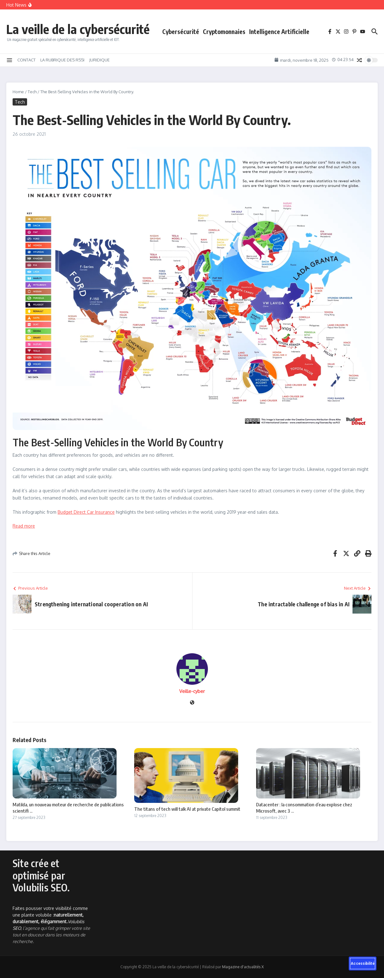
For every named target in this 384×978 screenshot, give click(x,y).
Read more (24, 526)
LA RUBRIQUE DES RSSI (62, 59)
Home (18, 91)
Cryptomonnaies (224, 31)
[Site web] (192, 703)
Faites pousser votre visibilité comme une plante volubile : (50, 915)
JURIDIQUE (99, 59)
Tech (32, 91)
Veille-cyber (192, 691)
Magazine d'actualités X (243, 966)
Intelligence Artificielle (279, 31)
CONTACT (26, 59)
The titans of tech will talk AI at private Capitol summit (187, 809)
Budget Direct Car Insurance (86, 512)
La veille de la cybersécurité (78, 29)
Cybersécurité (180, 31)
